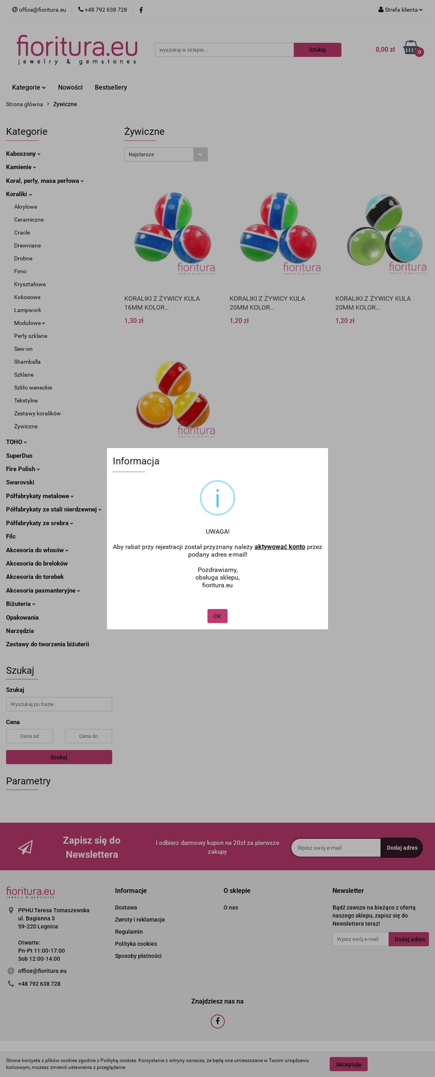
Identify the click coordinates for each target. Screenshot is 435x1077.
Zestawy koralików (37, 413)
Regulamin (129, 931)
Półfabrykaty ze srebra (39, 523)
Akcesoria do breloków (37, 563)
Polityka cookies (136, 944)
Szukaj (58, 757)
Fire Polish (23, 469)
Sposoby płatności (138, 956)
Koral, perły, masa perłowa (45, 180)
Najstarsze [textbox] (141, 154)
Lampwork (27, 310)
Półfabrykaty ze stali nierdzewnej (54, 509)
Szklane (23, 374)
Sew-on (23, 349)
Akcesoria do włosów (37, 550)
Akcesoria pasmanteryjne (43, 590)
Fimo (20, 271)
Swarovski (20, 482)
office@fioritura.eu (42, 971)
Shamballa (27, 361)
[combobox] (166, 154)
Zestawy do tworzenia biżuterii (47, 644)
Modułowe (29, 323)
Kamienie (21, 167)
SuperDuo (19, 455)
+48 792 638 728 (39, 984)
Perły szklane (30, 336)
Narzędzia (20, 631)
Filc (11, 536)
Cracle (22, 232)
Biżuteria (21, 604)
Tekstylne (26, 400)
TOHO (16, 442)
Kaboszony (23, 153)
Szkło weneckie (33, 387)
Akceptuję (349, 1064)
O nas (231, 907)
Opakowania (22, 617)
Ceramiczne (29, 219)
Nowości (70, 87)
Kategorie (29, 87)
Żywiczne (26, 426)
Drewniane (27, 245)
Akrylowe (25, 206)
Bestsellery (111, 87)
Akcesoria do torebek (35, 576)
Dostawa (126, 907)
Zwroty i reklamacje (140, 919)
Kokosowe (27, 297)
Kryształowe (30, 284)
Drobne (23, 258)
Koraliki (19, 194)
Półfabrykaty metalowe (40, 496)
